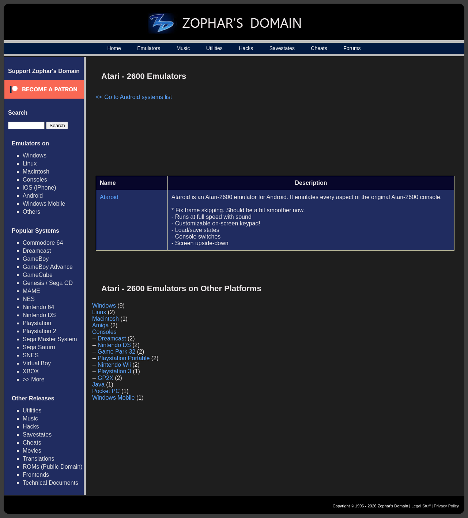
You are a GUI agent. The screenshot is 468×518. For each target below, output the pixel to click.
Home (114, 48)
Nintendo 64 (38, 307)
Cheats (319, 48)
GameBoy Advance (48, 267)
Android (33, 196)
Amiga (100, 325)
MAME (31, 291)
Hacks (246, 48)
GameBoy (36, 259)
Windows (34, 155)
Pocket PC (106, 391)
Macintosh (36, 171)
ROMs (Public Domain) (53, 467)
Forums (352, 48)
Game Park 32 (116, 351)
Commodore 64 (43, 243)
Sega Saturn (39, 347)
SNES (31, 355)
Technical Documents (50, 483)
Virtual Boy (37, 363)
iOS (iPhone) (39, 187)
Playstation (37, 323)
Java (98, 384)
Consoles (35, 179)
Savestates (282, 48)
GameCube (38, 275)
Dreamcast (37, 251)
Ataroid (109, 197)
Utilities (214, 48)
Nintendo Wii (114, 365)
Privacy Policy (446, 506)
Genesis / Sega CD (48, 283)
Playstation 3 (114, 371)
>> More (34, 379)
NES (29, 299)
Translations (38, 459)
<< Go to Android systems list (134, 97)
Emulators (148, 48)
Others (31, 212)
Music (183, 48)
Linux (30, 163)
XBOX (31, 371)
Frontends (36, 475)
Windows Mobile (44, 204)
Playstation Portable (124, 358)
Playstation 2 (39, 331)
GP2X (105, 378)
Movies (32, 450)
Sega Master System (50, 339)
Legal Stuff (420, 506)
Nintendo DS (39, 315)
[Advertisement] (392, 119)
